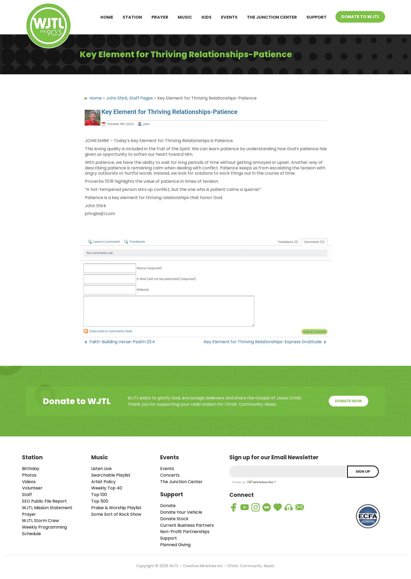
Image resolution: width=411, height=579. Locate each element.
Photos (29, 475)
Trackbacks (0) (288, 242)
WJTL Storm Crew (40, 521)
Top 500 (99, 501)
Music (185, 17)
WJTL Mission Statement (47, 508)
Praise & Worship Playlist (116, 508)
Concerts (170, 475)
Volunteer (32, 488)
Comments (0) (314, 242)
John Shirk (116, 98)
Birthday (30, 469)
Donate (168, 506)
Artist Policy (103, 482)
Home (106, 17)
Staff (27, 495)
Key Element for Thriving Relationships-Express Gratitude (263, 342)
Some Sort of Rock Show (116, 514)
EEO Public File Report (44, 501)
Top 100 (99, 495)
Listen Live (101, 469)
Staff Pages (141, 98)
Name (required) (149, 268)
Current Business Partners (187, 525)
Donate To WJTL (360, 17)
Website (143, 290)
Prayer (160, 17)
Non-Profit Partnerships (184, 532)
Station (132, 17)
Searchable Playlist (111, 475)
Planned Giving (175, 545)
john (146, 124)
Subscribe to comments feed (110, 331)
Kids (207, 17)
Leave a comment (106, 241)
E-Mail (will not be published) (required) (166, 279)
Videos (29, 482)
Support (316, 17)
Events (229, 17)
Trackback (137, 241)
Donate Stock (174, 519)
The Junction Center (272, 17)
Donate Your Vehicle (181, 512)
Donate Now (348, 401)
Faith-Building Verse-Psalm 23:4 (122, 342)
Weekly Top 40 (106, 488)
